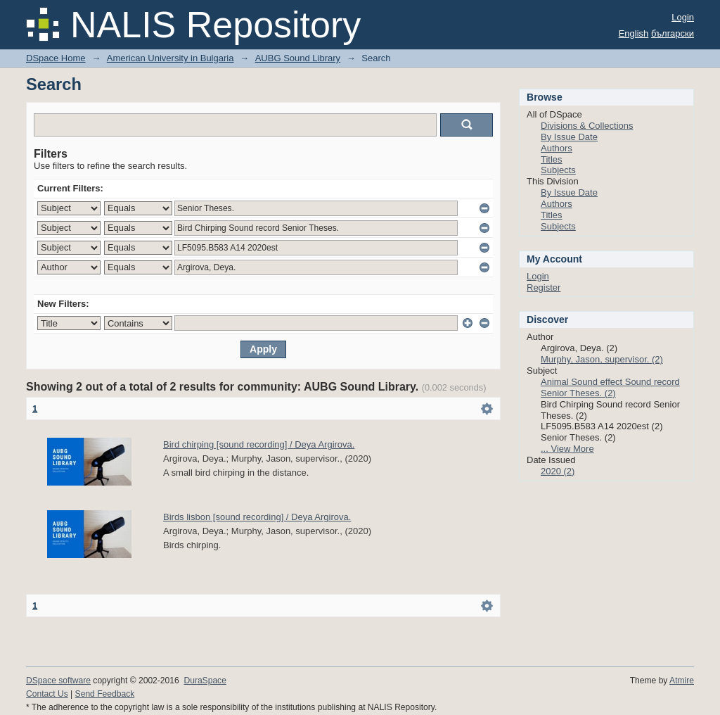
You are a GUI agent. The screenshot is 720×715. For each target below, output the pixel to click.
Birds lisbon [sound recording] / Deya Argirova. (257, 517)
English (634, 33)
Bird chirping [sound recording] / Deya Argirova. (258, 444)
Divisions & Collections (587, 125)
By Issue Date (569, 137)
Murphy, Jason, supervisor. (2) (602, 359)
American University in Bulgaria (170, 58)
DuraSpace (205, 680)
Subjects (558, 170)
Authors (556, 148)
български (672, 33)
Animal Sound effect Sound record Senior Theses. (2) (610, 387)
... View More (567, 448)
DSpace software (58, 680)
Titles (551, 159)
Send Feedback (105, 694)
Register (543, 287)
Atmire (681, 680)
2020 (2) (557, 471)
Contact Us (47, 694)
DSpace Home (56, 58)
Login (682, 17)
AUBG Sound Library (297, 58)
